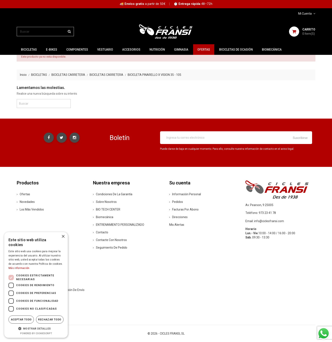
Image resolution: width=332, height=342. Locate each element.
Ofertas (23, 194)
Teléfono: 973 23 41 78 (260, 213)
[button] (36, 328)
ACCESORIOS (131, 49)
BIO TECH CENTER (106, 209)
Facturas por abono (184, 209)
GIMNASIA (181, 49)
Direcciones (178, 217)
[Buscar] (45, 31)
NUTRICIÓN (157, 49)
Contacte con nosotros (110, 240)
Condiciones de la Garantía (112, 194)
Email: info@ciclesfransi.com (264, 221)
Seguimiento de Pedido (110, 247)
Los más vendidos (30, 209)
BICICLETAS (29, 49)
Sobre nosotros (105, 202)
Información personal (185, 194)
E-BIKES (51, 49)
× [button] (63, 236)
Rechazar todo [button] (49, 319)
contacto (100, 232)
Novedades (26, 202)
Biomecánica (272, 49)
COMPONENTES (77, 49)
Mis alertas (176, 224)
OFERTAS (203, 49)
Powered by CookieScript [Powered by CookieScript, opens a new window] (36, 333)
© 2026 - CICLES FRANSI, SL (166, 333)
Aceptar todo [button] (21, 319)
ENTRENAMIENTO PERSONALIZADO (118, 224)
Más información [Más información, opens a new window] (18, 268)
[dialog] (36, 285)
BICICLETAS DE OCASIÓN (236, 49)
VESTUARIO (105, 49)
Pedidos (176, 202)
